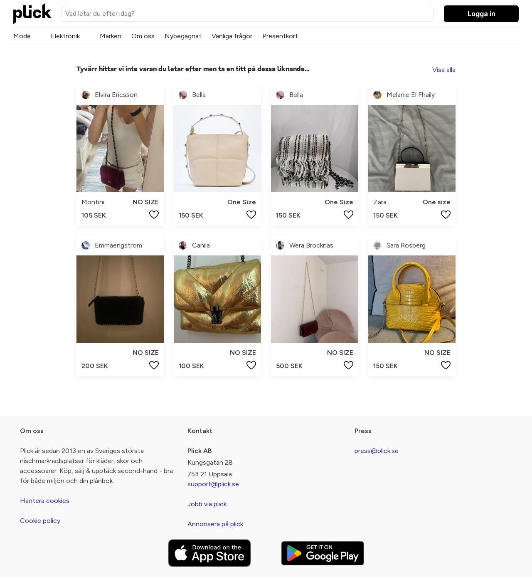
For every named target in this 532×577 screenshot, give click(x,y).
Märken (110, 36)
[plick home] (32, 13)
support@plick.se (213, 484)
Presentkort (280, 36)
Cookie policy (40, 521)
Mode (22, 36)
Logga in (481, 14)
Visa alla (444, 70)
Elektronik (65, 36)
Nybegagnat (183, 36)
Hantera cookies (44, 501)
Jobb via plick (207, 504)
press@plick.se (377, 451)
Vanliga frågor (232, 36)
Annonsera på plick (215, 524)
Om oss (143, 36)
